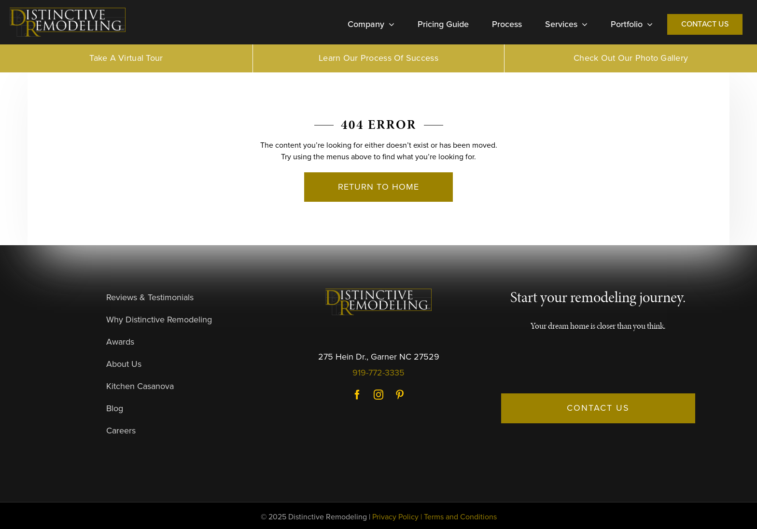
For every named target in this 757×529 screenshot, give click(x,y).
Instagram (378, 395)
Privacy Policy (395, 517)
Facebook (357, 395)
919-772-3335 (378, 372)
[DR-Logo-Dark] (68, 11)
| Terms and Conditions (459, 517)
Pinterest (400, 395)
